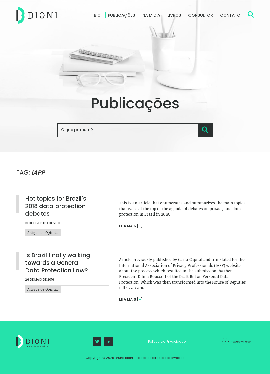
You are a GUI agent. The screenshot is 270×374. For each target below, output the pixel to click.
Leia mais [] (131, 299)
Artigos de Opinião (43, 288)
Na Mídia (151, 15)
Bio (97, 15)
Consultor (200, 15)
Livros (174, 15)
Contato (230, 15)
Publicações (121, 15)
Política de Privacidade (167, 341)
